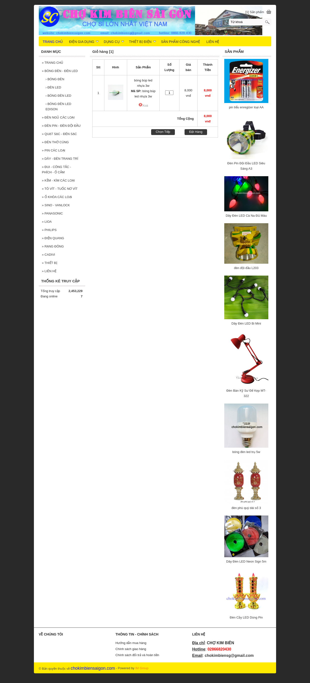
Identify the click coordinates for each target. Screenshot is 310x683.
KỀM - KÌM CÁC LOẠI (58, 180)
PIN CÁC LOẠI (53, 150)
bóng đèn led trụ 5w (246, 452)
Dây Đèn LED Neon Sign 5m (246, 561)
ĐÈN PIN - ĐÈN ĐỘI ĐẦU (61, 125)
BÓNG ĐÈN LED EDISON (58, 106)
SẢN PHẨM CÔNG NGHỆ (180, 42)
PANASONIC (52, 213)
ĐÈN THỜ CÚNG (55, 142)
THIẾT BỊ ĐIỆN (142, 42)
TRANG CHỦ (52, 62)
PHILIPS (49, 230)
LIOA (47, 221)
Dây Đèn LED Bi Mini (246, 323)
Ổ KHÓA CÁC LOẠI (57, 197)
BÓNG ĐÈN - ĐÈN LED (60, 71)
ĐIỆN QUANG (53, 238)
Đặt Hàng (195, 132)
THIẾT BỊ (49, 263)
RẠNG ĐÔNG (53, 246)
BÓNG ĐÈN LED (58, 95)
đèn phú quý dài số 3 (246, 508)
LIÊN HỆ (49, 271)
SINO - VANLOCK (56, 205)
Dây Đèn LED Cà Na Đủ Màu (246, 215)
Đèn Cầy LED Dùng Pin (246, 617)
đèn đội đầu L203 (246, 268)
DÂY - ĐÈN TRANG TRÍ (60, 158)
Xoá (143, 105)
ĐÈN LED (53, 87)
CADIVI (48, 254)
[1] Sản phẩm (254, 12)
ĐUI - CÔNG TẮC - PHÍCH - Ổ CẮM (56, 169)
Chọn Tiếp (163, 132)
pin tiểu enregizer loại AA (246, 107)
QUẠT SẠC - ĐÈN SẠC (59, 134)
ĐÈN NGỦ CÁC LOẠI (58, 117)
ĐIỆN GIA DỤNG (84, 42)
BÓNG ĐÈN (55, 79)
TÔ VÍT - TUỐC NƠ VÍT (60, 189)
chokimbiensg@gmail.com (229, 655)
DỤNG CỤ (114, 42)
